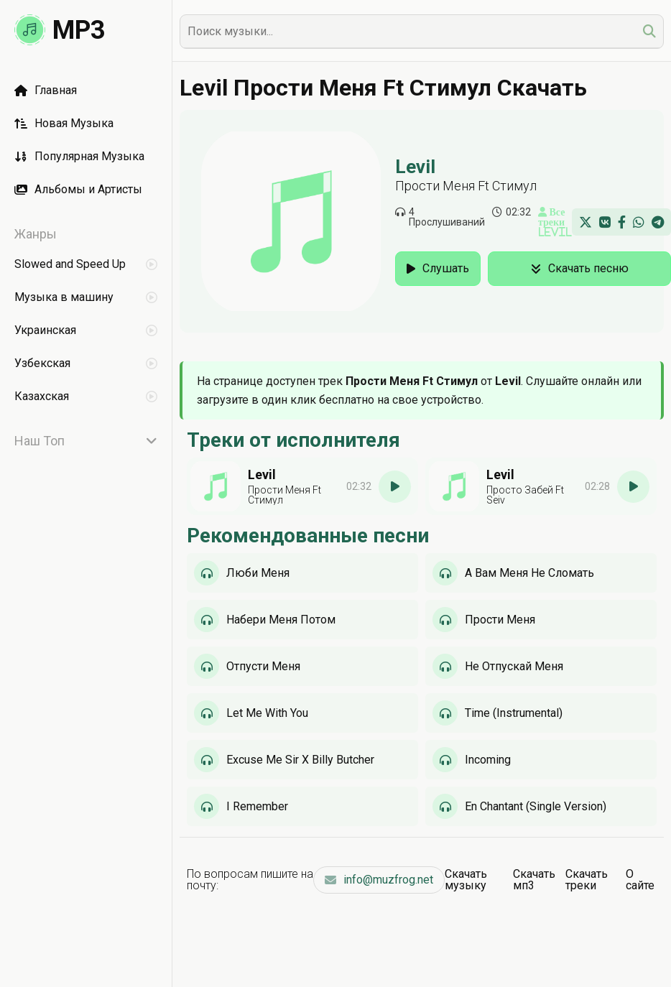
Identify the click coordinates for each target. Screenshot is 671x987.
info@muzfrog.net (379, 879)
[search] (649, 31)
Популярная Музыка (79, 156)
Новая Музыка (64, 123)
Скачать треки (586, 879)
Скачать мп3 (534, 879)
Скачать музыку (466, 879)
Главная (45, 90)
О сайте (640, 879)
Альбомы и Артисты (78, 189)
